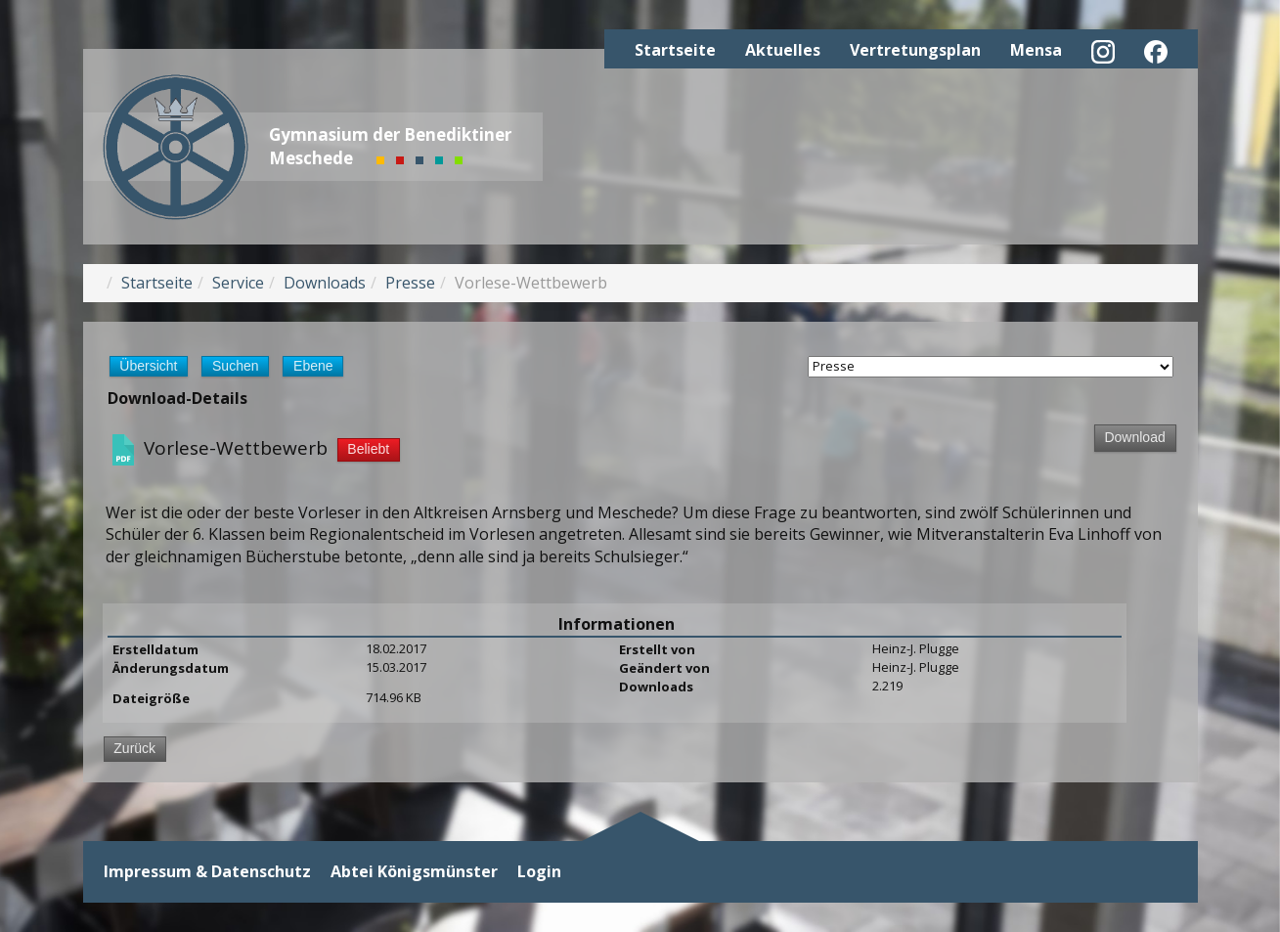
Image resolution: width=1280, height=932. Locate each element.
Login (539, 872)
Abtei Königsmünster (414, 872)
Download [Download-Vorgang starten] (1134, 437)
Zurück (134, 748)
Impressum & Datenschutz (207, 872)
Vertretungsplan (915, 50)
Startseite (675, 50)
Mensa (1036, 50)
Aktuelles (782, 50)
